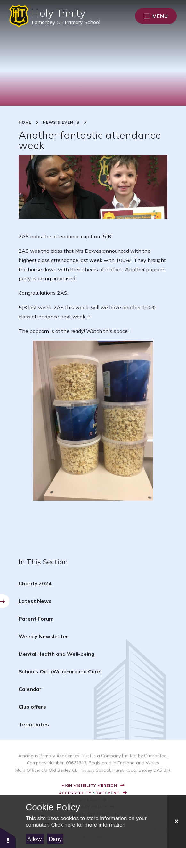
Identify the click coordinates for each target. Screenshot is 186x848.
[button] (8, 837)
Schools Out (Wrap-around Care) (60, 671)
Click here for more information (88, 825)
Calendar (30, 689)
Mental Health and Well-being (56, 654)
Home (25, 122)
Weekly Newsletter (43, 636)
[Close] (176, 821)
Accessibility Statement (89, 792)
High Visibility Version (89, 785)
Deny (55, 839)
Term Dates (34, 724)
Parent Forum (36, 618)
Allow (34, 839)
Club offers (32, 707)
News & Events (61, 122)
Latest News (35, 601)
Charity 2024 (35, 583)
